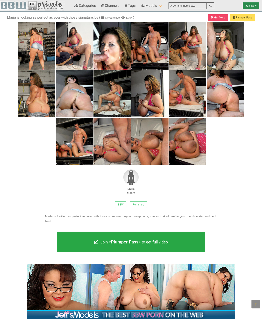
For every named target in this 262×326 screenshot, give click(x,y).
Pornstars (138, 204)
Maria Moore (131, 182)
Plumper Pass (242, 17)
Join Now (251, 5)
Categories (85, 6)
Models (149, 6)
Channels (110, 6)
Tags (130, 6)
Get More (218, 17)
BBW (121, 204)
